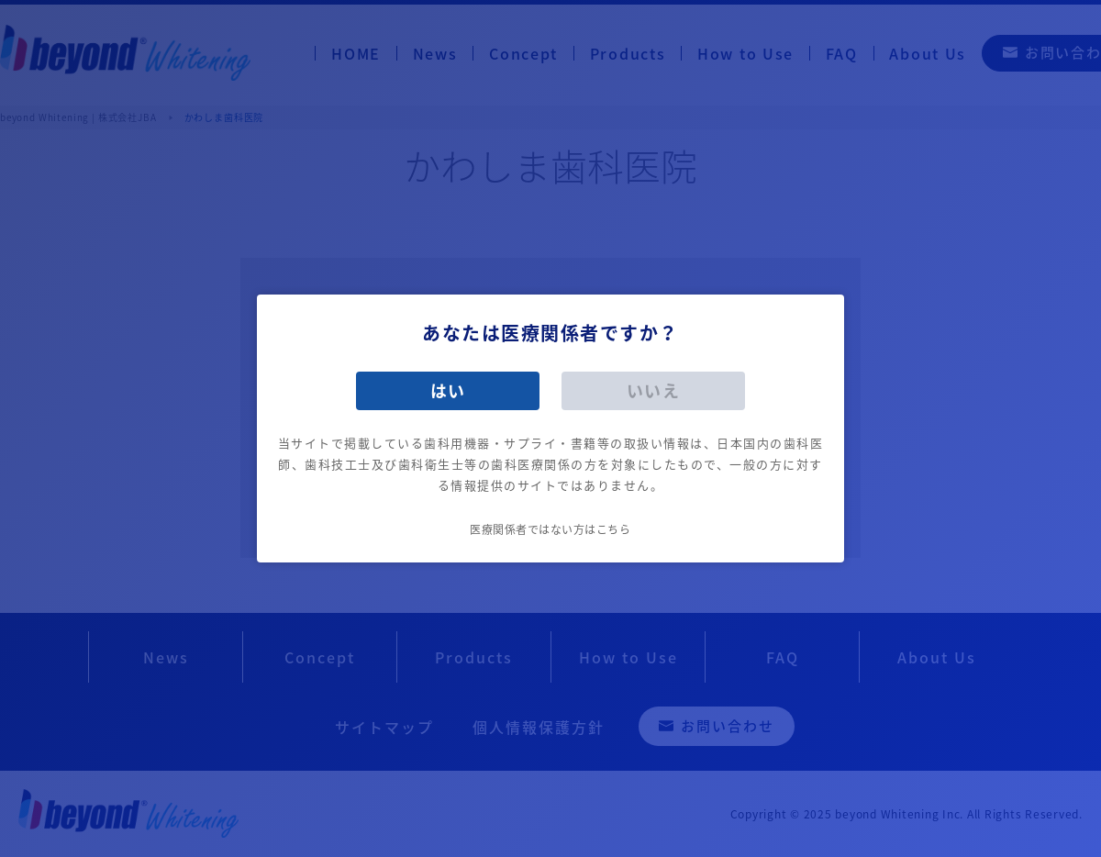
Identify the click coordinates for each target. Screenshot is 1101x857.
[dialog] (550, 428)
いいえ (654, 390)
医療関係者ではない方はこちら (550, 529)
